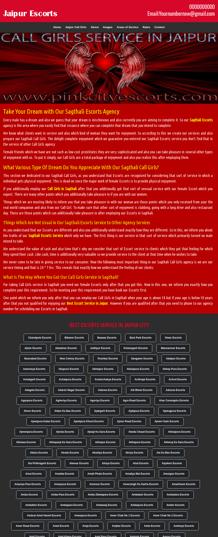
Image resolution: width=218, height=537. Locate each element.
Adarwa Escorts (107, 390)
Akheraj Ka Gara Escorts (179, 442)
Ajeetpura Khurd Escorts (89, 421)
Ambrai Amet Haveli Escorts (44, 515)
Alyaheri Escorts (172, 463)
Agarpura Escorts (32, 400)
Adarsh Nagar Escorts (71, 390)
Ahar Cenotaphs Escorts (174, 400)
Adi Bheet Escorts (141, 390)
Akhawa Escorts (26, 442)
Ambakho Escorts (36, 505)
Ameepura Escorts (85, 515)
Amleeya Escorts (184, 525)
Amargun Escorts (174, 473)
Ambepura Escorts (142, 505)
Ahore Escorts (32, 410)
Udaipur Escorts (176, 358)
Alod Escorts (141, 463)
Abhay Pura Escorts (175, 369)
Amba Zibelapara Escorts (103, 494)
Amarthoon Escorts (183, 484)
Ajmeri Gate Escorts (167, 421)
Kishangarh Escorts (136, 348)
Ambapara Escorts (71, 505)
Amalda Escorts (64, 473)
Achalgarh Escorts (34, 379)
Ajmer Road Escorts (129, 421)
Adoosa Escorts (175, 390)
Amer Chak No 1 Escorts (125, 515)
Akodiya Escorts (102, 452)
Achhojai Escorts (145, 379)
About (95, 27)
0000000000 (202, 6)
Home (57, 27)
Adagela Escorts (35, 390)
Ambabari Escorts (142, 494)
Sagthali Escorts (201, 120)
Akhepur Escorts (105, 442)
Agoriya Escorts (100, 400)
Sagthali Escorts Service (45, 235)
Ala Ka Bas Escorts (168, 452)
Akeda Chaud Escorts (141, 431)
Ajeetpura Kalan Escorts (45, 421)
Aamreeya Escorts (34, 369)
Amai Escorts (33, 473)
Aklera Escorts (39, 452)
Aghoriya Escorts (66, 400)
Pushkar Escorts (108, 358)
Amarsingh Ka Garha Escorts (141, 484)
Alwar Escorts (173, 337)
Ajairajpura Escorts (174, 410)
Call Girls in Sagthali (62, 189)
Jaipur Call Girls (75, 27)
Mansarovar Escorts (173, 348)
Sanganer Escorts (142, 358)
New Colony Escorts (72, 358)
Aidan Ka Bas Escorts (67, 410)
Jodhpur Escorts (100, 348)
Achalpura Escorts (70, 379)
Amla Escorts (152, 525)
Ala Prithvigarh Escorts (42, 463)
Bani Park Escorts (141, 337)
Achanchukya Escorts (108, 379)
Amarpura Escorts (65, 484)
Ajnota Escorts (65, 431)
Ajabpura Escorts (138, 410)
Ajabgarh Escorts (104, 410)
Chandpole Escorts (39, 337)
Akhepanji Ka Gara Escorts (65, 442)
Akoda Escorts (70, 452)
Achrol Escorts (178, 379)
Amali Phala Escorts (99, 473)
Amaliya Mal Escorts (137, 473)
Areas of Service (127, 27)
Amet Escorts (61, 525)
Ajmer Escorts (33, 348)
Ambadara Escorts (178, 494)
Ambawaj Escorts (106, 505)
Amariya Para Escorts (27, 484)
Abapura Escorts (69, 369)
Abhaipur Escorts (102, 369)
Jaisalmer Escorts (66, 348)
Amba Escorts (29, 494)
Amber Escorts (175, 505)
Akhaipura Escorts (179, 431)
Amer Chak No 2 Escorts (168, 515)
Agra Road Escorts (134, 400)
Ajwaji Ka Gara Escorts (101, 431)
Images (107, 27)
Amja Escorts (90, 525)
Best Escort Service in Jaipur (87, 303)
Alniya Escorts (111, 463)
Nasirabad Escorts (35, 358)
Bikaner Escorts (74, 337)
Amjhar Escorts (121, 525)
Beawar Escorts (106, 337)
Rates (146, 27)
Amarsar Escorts (99, 484)
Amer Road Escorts (27, 525)
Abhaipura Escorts (138, 369)
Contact (159, 27)
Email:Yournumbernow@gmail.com (181, 13)
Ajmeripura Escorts (31, 431)
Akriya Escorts (134, 452)
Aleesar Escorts (79, 463)
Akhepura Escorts (140, 442)
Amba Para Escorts (63, 494)
